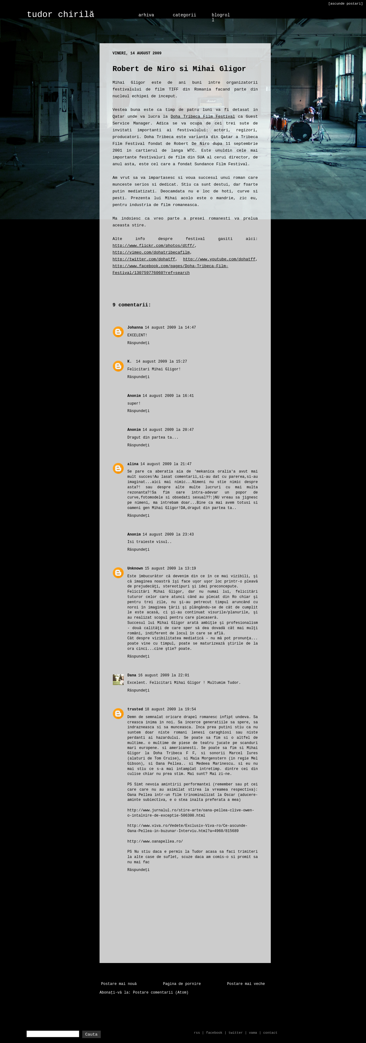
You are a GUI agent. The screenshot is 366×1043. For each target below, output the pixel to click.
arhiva (146, 15)
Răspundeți (138, 343)
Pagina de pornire (182, 984)
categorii (184, 15)
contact (270, 1033)
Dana (131, 675)
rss (197, 1033)
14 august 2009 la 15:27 (161, 362)
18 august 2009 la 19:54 (170, 709)
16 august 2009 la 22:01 (163, 675)
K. (130, 362)
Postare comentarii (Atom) (161, 992)
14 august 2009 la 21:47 (166, 464)
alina (132, 464)
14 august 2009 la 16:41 (168, 396)
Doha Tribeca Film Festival (203, 116)
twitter (235, 1033)
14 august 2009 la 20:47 (168, 430)
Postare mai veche (246, 984)
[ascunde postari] (345, 4)
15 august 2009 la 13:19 (170, 568)
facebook (214, 1033)
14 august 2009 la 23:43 (168, 534)
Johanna (135, 328)
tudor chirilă (60, 14)
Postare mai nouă (119, 984)
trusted (135, 709)
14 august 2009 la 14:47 (170, 328)
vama (253, 1033)
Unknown (135, 568)
